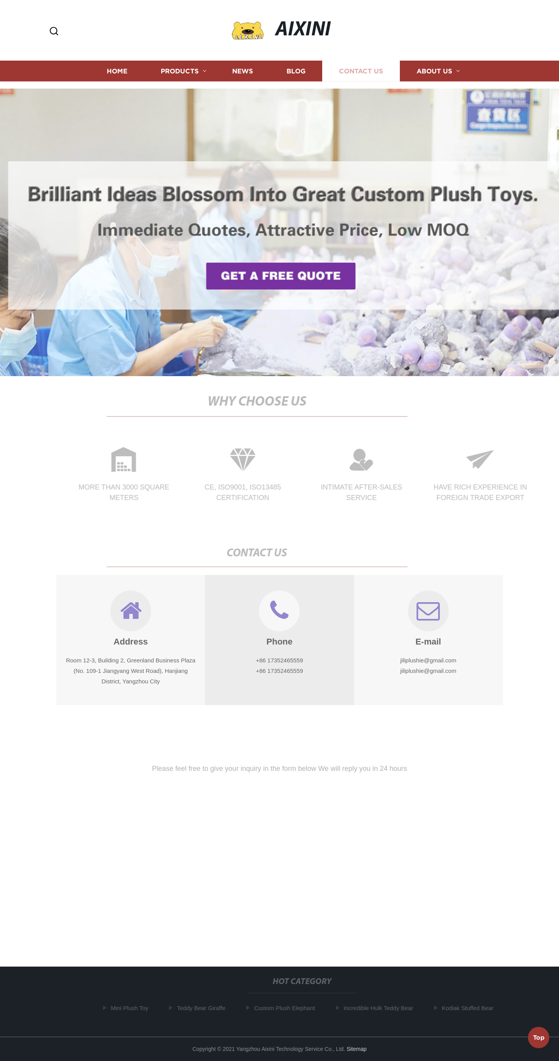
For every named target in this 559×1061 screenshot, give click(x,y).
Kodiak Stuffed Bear (469, 1008)
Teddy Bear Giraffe (203, 1008)
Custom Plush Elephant (285, 1008)
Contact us (361, 69)
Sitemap (356, 1049)
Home (117, 69)
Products (180, 69)
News (242, 69)
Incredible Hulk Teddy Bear (380, 1008)
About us (434, 69)
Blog (296, 69)
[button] (54, 32)
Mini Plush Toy (130, 1008)
